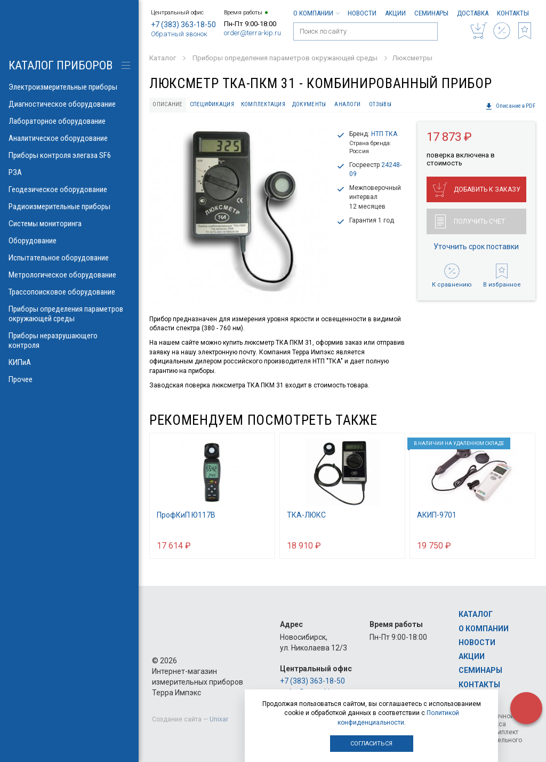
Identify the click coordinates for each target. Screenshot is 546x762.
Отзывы (380, 104)
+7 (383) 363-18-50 (183, 24)
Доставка (472, 13)
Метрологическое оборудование (69, 275)
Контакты (513, 13)
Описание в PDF (510, 106)
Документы (309, 104)
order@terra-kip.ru (252, 33)
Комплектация (263, 104)
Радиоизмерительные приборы (69, 206)
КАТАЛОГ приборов (61, 65)
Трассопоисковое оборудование (69, 292)
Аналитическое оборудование (69, 138)
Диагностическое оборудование (69, 104)
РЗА (69, 172)
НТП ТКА (384, 134)
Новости (362, 13)
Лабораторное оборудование (69, 121)
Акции (395, 13)
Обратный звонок (179, 34)
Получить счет (470, 221)
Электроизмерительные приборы (69, 87)
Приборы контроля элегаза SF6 (69, 155)
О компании (316, 13)
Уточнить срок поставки (476, 246)
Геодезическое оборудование (69, 189)
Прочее (69, 379)
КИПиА (69, 362)
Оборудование (69, 240)
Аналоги (347, 104)
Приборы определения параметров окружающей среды (69, 313)
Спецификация (212, 104)
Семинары (431, 13)
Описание (167, 104)
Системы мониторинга (69, 223)
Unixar (219, 719)
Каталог (476, 614)
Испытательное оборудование (69, 258)
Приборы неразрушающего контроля (69, 340)
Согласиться (371, 743)
